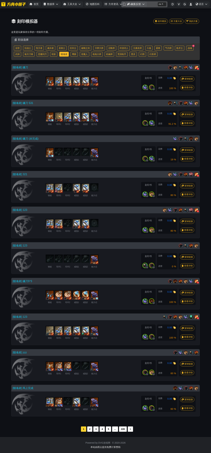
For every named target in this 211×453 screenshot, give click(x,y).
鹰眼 (74, 54)
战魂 (191, 47)
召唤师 (111, 48)
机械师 (109, 54)
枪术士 (179, 48)
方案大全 (176, 21)
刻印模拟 (160, 21)
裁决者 (50, 48)
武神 (17, 54)
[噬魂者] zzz (20, 352)
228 (123, 429)
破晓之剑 (85, 48)
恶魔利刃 (42, 54)
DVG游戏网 (104, 442)
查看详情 (187, 87)
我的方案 (192, 21)
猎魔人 (84, 54)
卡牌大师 (99, 48)
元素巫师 (137, 48)
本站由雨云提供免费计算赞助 (105, 447)
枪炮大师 (97, 54)
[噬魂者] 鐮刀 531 (23, 103)
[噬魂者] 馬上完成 (23, 388)
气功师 (168, 48)
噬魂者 (64, 54)
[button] (51, 4)
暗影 (54, 54)
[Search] (144, 4)
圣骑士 (62, 48)
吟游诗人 (124, 48)
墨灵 (133, 54)
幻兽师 (153, 54)
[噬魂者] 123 (20, 210)
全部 (17, 48)
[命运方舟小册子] (14, 4)
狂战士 (28, 48)
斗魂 (149, 48)
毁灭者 (39, 48)
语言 (203, 4)
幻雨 (142, 54)
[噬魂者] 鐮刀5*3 (22, 281)
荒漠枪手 (122, 54)
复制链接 (187, 79)
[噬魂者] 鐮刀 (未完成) (25, 138)
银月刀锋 (29, 54)
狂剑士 (73, 48)
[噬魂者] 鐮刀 (20, 67)
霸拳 (158, 48)
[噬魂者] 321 (20, 174)
